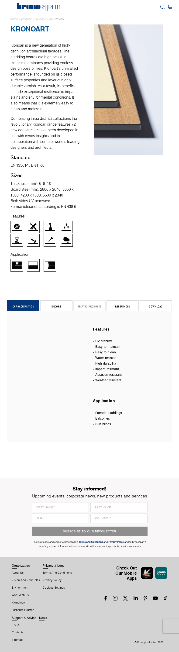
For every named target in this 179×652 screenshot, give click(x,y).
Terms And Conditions (57, 573)
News (43, 617)
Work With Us (20, 595)
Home (14, 19)
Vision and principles (26, 580)
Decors (56, 306)
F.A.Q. (16, 625)
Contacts (18, 632)
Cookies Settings (54, 588)
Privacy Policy (52, 580)
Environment (20, 588)
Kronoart (41, 19)
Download (156, 306)
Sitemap (17, 640)
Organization (21, 565)
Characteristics (23, 306)
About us (18, 573)
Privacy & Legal (54, 565)
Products (26, 19)
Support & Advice (24, 617)
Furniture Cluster (23, 610)
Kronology (18, 602)
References (122, 306)
